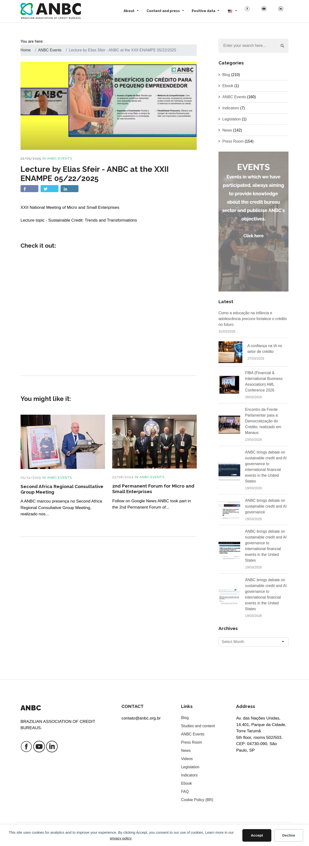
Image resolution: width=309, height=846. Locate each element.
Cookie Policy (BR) (197, 800)
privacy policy (121, 838)
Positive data (203, 11)
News (227, 130)
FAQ (185, 792)
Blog (226, 75)
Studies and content (198, 726)
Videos (187, 759)
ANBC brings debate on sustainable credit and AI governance (266, 506)
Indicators (230, 108)
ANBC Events (59, 158)
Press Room (233, 141)
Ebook (227, 86)
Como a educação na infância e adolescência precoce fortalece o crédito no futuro (253, 319)
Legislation (231, 119)
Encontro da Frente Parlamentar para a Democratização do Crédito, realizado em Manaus (263, 421)
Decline (288, 835)
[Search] (247, 46)
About (129, 11)
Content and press (163, 11)
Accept (257, 835)
